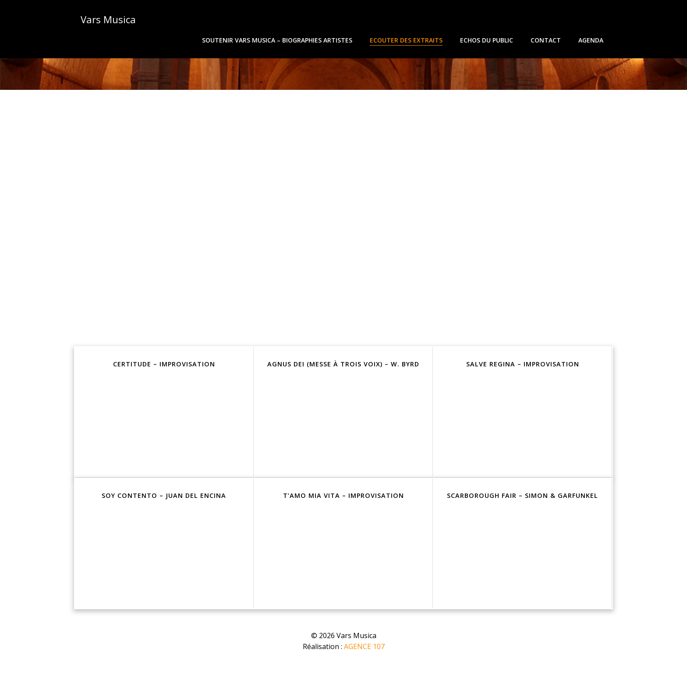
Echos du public (487, 39)
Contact (547, 39)
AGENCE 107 (364, 652)
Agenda (592, 39)
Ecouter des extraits (407, 39)
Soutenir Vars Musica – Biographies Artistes (278, 39)
